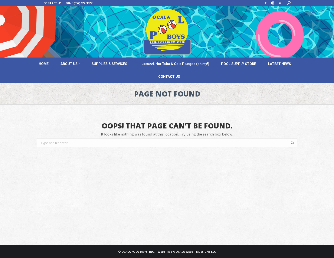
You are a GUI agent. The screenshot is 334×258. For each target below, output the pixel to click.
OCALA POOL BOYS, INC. (138, 252)
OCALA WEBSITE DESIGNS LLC (196, 252)
